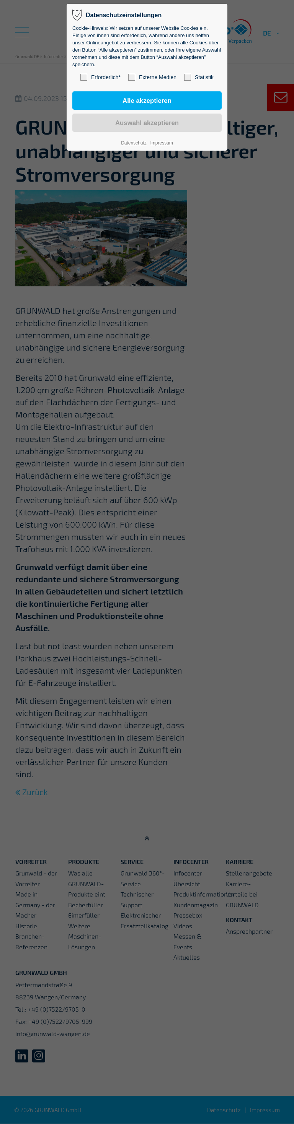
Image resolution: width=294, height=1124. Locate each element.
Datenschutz (134, 143)
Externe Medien (152, 77)
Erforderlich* (100, 77)
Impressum (161, 143)
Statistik (199, 77)
